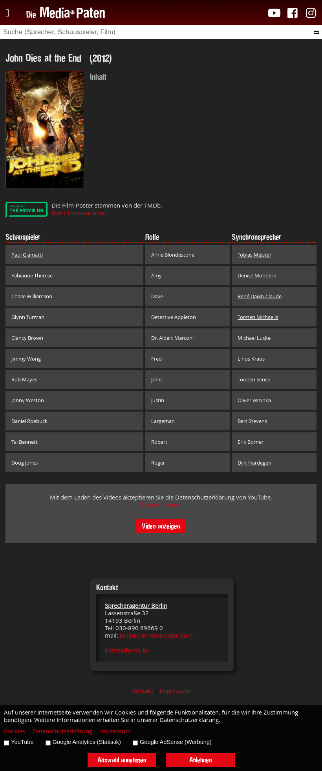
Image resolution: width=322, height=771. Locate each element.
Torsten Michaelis (258, 317)
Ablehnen (200, 760)
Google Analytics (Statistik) (87, 742)
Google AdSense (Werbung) (176, 742)
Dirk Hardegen (254, 462)
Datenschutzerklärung (62, 731)
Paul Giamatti (27, 254)
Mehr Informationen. (79, 213)
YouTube (22, 742)
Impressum (174, 690)
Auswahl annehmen (121, 760)
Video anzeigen (161, 526)
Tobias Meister (254, 254)
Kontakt (142, 690)
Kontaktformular (127, 650)
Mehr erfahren (161, 505)
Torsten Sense (254, 379)
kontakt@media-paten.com (156, 635)
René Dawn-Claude (260, 296)
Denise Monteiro (257, 275)
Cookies (14, 731)
